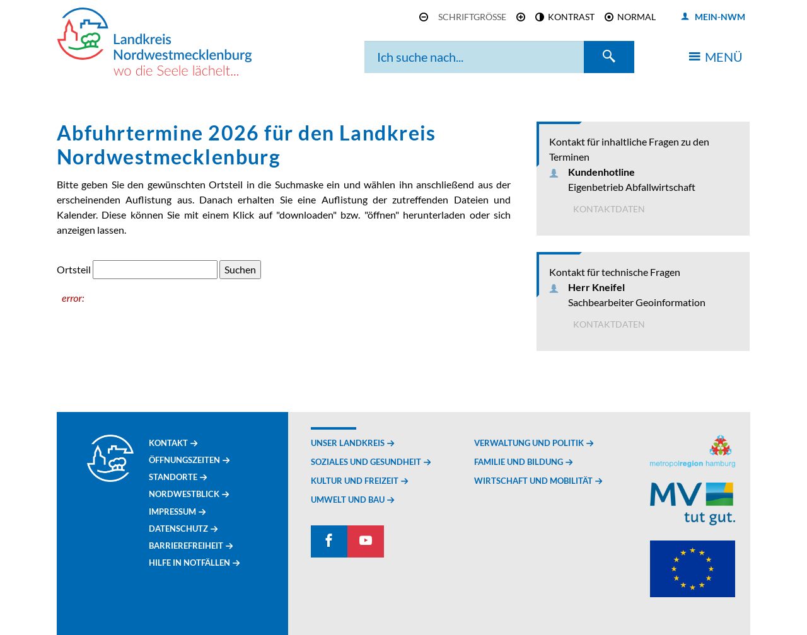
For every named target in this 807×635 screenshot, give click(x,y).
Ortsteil (74, 269)
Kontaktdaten (609, 208)
